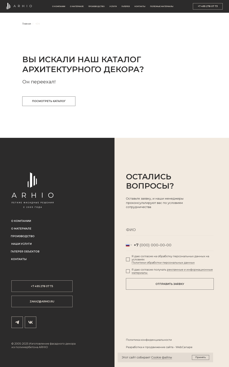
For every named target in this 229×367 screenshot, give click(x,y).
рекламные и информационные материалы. (172, 271)
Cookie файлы (161, 357)
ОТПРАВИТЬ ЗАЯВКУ (170, 284)
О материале (77, 6)
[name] (170, 230)
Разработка (134, 347)
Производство (96, 6)
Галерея (125, 6)
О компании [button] (58, 6)
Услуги (113, 6)
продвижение (155, 347)
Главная (26, 23)
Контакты (140, 6)
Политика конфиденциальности (149, 339)
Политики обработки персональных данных (163, 262)
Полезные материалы (161, 6)
